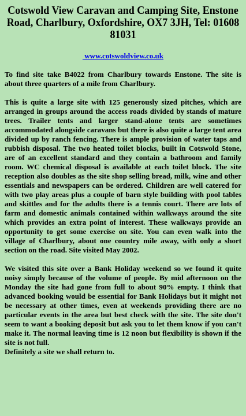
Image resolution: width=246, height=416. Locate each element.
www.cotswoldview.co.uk (123, 55)
